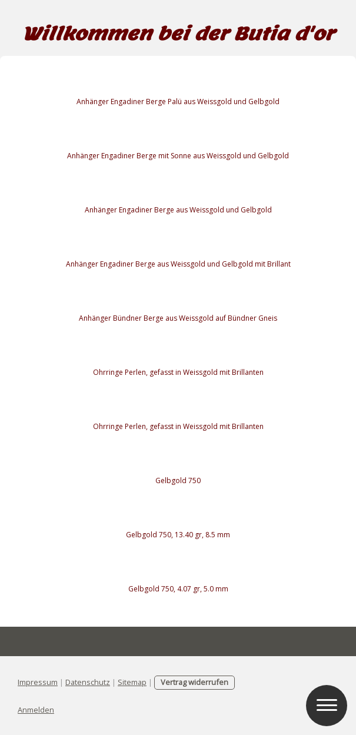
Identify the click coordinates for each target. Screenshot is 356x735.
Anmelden (36, 709)
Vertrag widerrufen (194, 682)
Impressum (38, 682)
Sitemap (132, 682)
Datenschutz (87, 682)
